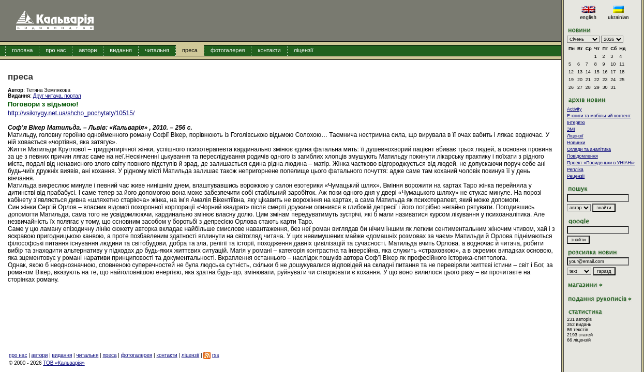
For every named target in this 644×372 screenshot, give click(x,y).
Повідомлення (582, 156)
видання (121, 50)
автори (88, 50)
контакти (269, 50)
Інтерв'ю (576, 122)
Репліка (575, 169)
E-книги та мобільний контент (599, 115)
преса (190, 50)
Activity (574, 109)
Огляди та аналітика (589, 149)
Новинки (576, 142)
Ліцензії (575, 135)
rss (215, 355)
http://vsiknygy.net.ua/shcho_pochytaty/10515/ (71, 113)
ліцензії (303, 50)
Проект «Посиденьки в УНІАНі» (601, 162)
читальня (157, 50)
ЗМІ (571, 129)
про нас (56, 50)
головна (22, 50)
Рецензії (576, 176)
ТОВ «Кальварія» (63, 363)
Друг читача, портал (57, 96)
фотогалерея (228, 50)
